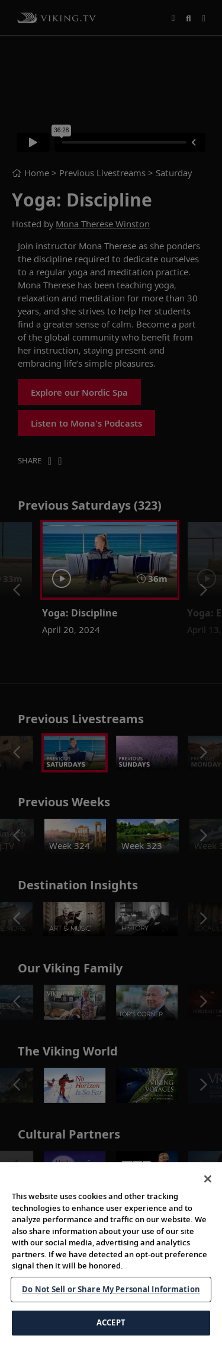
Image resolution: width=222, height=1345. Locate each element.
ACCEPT (111, 1322)
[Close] (208, 1179)
